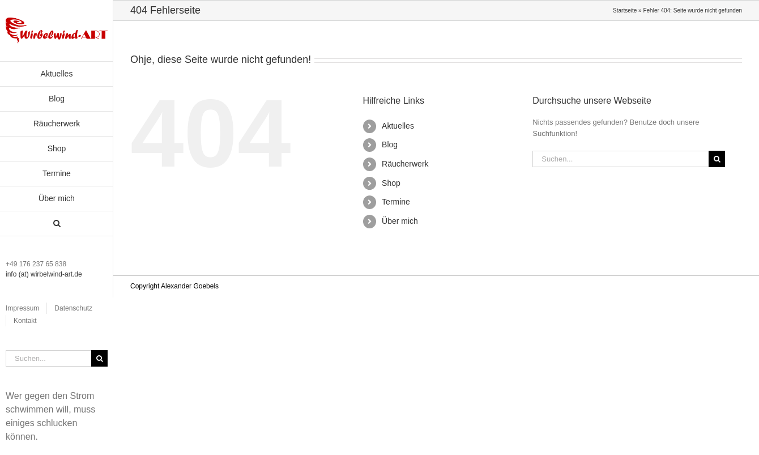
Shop (391, 183)
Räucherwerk (405, 163)
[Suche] (99, 358)
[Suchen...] (48, 358)
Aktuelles (398, 125)
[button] (56, 223)
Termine (396, 201)
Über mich (400, 221)
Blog (390, 144)
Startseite (625, 10)
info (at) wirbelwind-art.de (44, 274)
